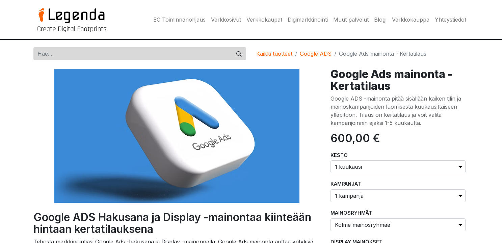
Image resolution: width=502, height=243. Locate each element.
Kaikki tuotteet (274, 53)
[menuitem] (179, 19)
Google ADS (316, 53)
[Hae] (239, 53)
